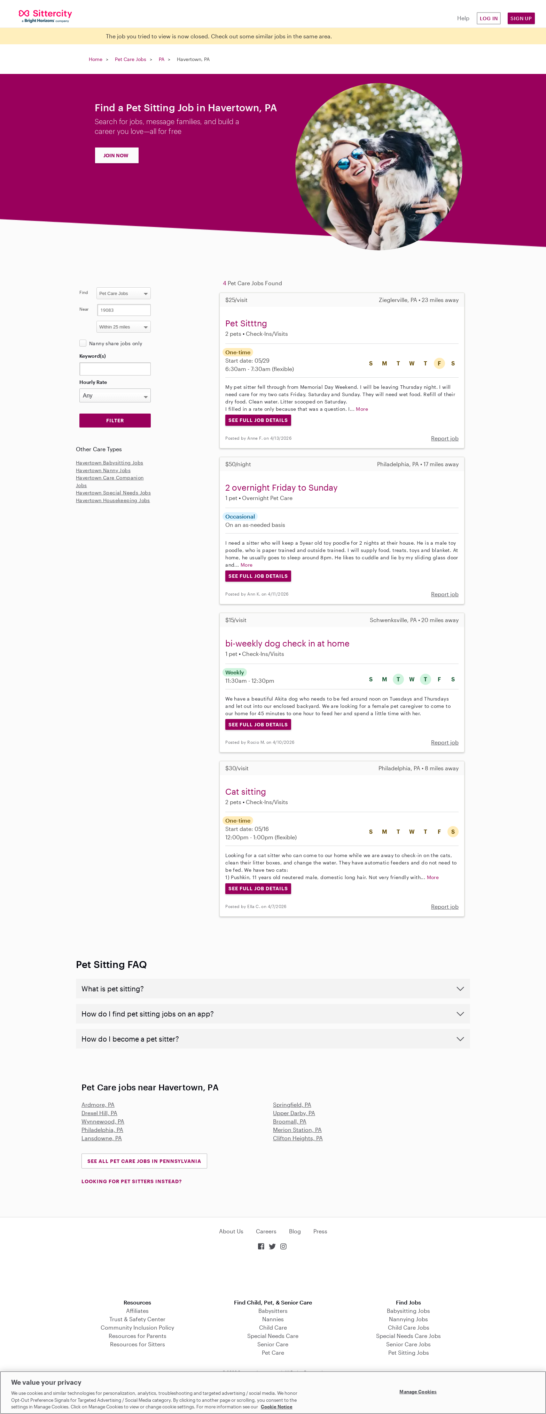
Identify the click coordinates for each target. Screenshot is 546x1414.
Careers (266, 1231)
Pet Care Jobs (130, 59)
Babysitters (273, 1310)
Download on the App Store (273, 1275)
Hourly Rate (93, 382)
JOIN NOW (115, 155)
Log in (489, 18)
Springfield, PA (292, 1104)
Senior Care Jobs (408, 1344)
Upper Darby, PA (294, 1113)
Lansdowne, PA (101, 1138)
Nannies (273, 1319)
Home (95, 59)
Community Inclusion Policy (137, 1327)
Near (84, 309)
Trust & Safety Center (137, 1319)
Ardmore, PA (98, 1104)
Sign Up (521, 18)
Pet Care (273, 1352)
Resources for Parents (137, 1335)
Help (463, 18)
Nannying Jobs (408, 1319)
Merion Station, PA (297, 1129)
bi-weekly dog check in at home (287, 643)
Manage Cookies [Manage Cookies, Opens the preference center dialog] (418, 1391)
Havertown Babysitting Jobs (109, 463)
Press (320, 1231)
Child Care (273, 1327)
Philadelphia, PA (102, 1129)
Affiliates (137, 1310)
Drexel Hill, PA (99, 1113)
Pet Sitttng (246, 323)
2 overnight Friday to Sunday (281, 487)
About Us (231, 1231)
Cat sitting (245, 791)
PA (161, 59)
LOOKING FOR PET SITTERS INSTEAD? (131, 1181)
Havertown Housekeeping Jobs (113, 500)
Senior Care (272, 1344)
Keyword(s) (92, 356)
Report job (445, 438)
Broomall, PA (289, 1121)
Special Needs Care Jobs (408, 1335)
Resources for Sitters (137, 1344)
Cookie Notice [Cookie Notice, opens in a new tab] (276, 1406)
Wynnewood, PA (102, 1121)
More (362, 409)
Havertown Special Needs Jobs (113, 493)
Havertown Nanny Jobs (103, 470)
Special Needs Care (272, 1335)
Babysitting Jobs (408, 1310)
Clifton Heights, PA (298, 1138)
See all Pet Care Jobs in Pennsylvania (144, 1161)
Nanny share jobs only (115, 343)
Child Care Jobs (408, 1327)
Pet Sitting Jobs (408, 1352)
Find (83, 292)
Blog (295, 1231)
